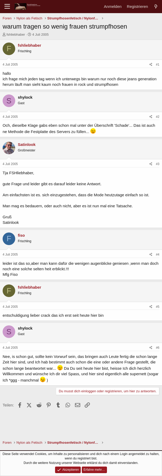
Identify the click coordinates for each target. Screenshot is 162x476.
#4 (157, 254)
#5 (157, 307)
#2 (157, 117)
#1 (157, 64)
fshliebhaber (16, 34)
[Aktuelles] (156, 6)
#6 (157, 348)
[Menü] (7, 6)
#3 (157, 164)
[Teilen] (151, 65)
